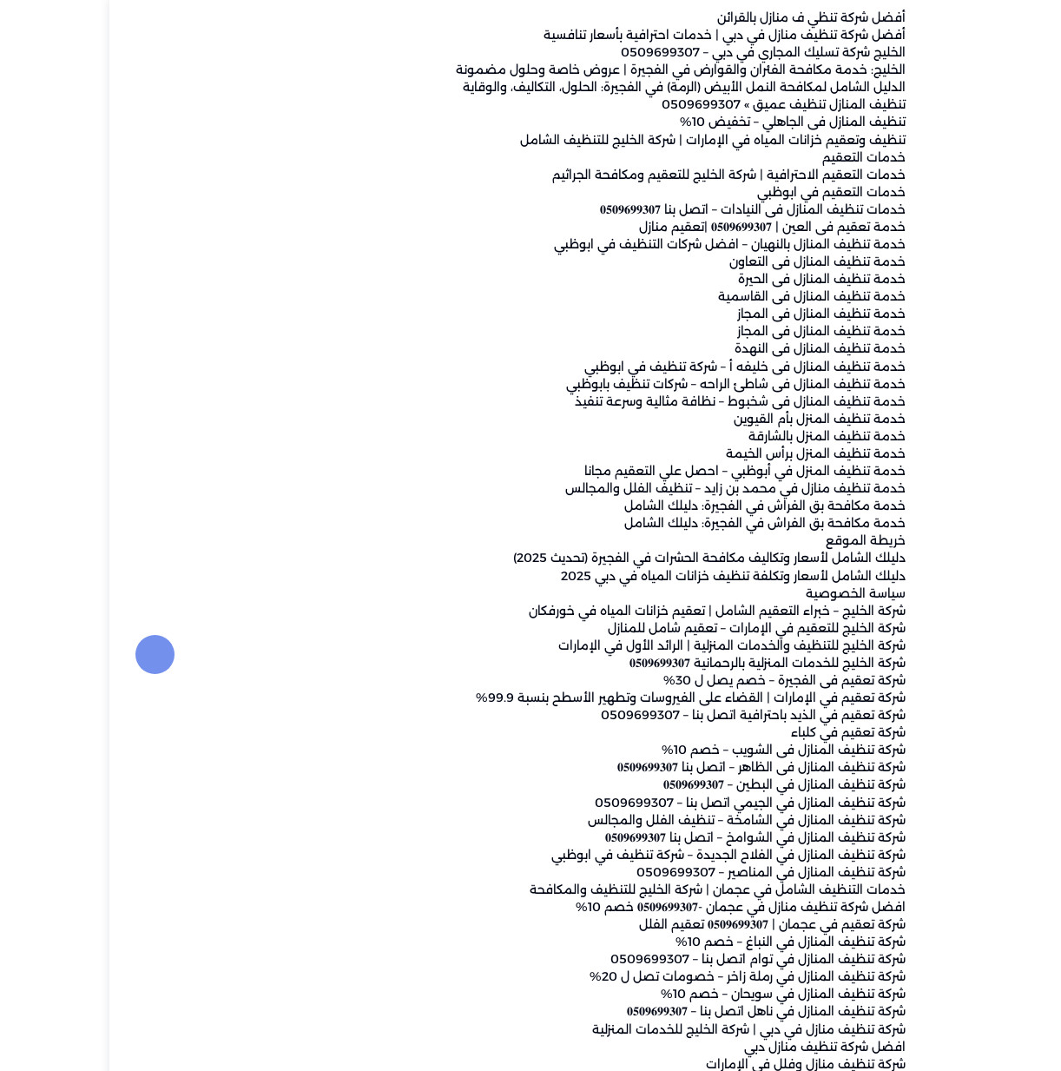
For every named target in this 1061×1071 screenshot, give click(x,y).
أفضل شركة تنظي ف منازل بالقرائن (702, 17)
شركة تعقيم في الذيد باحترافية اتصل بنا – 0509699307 (643, 716)
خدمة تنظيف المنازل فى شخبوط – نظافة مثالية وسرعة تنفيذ (630, 401)
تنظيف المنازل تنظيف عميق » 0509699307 (674, 105)
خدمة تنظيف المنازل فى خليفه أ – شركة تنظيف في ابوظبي (635, 366)
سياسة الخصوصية (746, 593)
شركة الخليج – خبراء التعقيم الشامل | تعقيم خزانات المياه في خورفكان (607, 610)
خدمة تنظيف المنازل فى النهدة (710, 349)
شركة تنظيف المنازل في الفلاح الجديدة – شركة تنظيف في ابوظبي (619, 855)
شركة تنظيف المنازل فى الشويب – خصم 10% (674, 750)
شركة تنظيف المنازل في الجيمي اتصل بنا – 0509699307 (640, 802)
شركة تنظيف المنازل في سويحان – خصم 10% (673, 994)
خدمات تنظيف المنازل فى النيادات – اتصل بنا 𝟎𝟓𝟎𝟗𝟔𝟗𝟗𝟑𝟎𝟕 (643, 209)
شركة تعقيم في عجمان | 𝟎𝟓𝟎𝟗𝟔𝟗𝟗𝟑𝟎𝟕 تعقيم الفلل (663, 925)
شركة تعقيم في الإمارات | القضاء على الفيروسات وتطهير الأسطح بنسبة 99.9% (581, 698)
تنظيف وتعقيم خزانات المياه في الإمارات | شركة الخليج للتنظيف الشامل (603, 140)
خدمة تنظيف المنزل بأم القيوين (710, 418)
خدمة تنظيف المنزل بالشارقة (717, 436)
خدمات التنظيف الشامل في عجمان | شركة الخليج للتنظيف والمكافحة (608, 889)
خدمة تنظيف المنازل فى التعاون (708, 262)
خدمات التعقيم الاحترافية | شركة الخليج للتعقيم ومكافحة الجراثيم (619, 174)
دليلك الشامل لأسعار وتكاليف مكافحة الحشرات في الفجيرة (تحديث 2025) (600, 558)
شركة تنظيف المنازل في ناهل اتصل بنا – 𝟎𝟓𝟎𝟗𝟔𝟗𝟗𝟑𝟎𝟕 (656, 1012)
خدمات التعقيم (754, 157)
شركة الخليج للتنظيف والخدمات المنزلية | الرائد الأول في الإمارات (622, 645)
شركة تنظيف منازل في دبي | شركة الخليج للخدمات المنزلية (639, 1029)
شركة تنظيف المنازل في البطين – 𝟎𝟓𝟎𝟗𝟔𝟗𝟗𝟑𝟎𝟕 (675, 785)
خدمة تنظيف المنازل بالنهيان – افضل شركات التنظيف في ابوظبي (620, 245)
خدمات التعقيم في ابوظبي (722, 192)
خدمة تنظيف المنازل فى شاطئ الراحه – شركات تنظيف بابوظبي (626, 384)
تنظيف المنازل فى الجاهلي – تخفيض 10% (683, 122)
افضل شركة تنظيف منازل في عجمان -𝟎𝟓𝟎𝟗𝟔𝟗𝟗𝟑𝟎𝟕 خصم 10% (631, 907)
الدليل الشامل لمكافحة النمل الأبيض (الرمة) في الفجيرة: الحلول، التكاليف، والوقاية (574, 88)
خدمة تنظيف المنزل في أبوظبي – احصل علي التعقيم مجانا (635, 471)
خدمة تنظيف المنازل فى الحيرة (712, 280)
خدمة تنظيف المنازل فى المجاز (712, 314)
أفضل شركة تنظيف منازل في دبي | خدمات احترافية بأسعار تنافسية (615, 35)
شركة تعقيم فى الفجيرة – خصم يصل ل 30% (675, 680)
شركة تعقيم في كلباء (739, 733)
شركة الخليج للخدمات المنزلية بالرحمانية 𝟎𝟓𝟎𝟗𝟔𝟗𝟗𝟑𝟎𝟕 (658, 663)
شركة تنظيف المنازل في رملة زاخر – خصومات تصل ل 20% (638, 977)
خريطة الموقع (756, 541)
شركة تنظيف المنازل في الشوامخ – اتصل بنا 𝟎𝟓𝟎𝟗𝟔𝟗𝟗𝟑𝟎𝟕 (646, 837)
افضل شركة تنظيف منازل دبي (715, 1046)
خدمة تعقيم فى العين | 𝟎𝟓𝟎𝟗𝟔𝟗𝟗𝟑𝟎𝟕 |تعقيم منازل (663, 227)
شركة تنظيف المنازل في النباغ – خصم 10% (681, 942)
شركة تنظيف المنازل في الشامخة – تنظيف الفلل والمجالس (637, 820)
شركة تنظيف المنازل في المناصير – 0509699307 (661, 872)
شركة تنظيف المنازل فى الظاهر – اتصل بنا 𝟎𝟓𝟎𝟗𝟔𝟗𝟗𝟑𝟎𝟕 (652, 768)
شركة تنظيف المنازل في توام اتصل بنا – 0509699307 (648, 960)
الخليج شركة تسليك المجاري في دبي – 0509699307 (653, 53)
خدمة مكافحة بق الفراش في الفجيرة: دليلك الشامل (655, 506)
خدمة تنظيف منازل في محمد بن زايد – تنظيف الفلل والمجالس (626, 489)
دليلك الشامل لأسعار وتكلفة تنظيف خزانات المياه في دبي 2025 (623, 576)
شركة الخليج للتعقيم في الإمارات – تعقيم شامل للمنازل (647, 628)
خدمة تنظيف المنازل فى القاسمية (702, 297)
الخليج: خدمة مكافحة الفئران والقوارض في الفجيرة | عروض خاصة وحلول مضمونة (571, 70)
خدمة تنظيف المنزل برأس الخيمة (706, 453)
